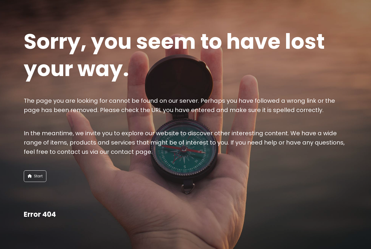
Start (35, 176)
